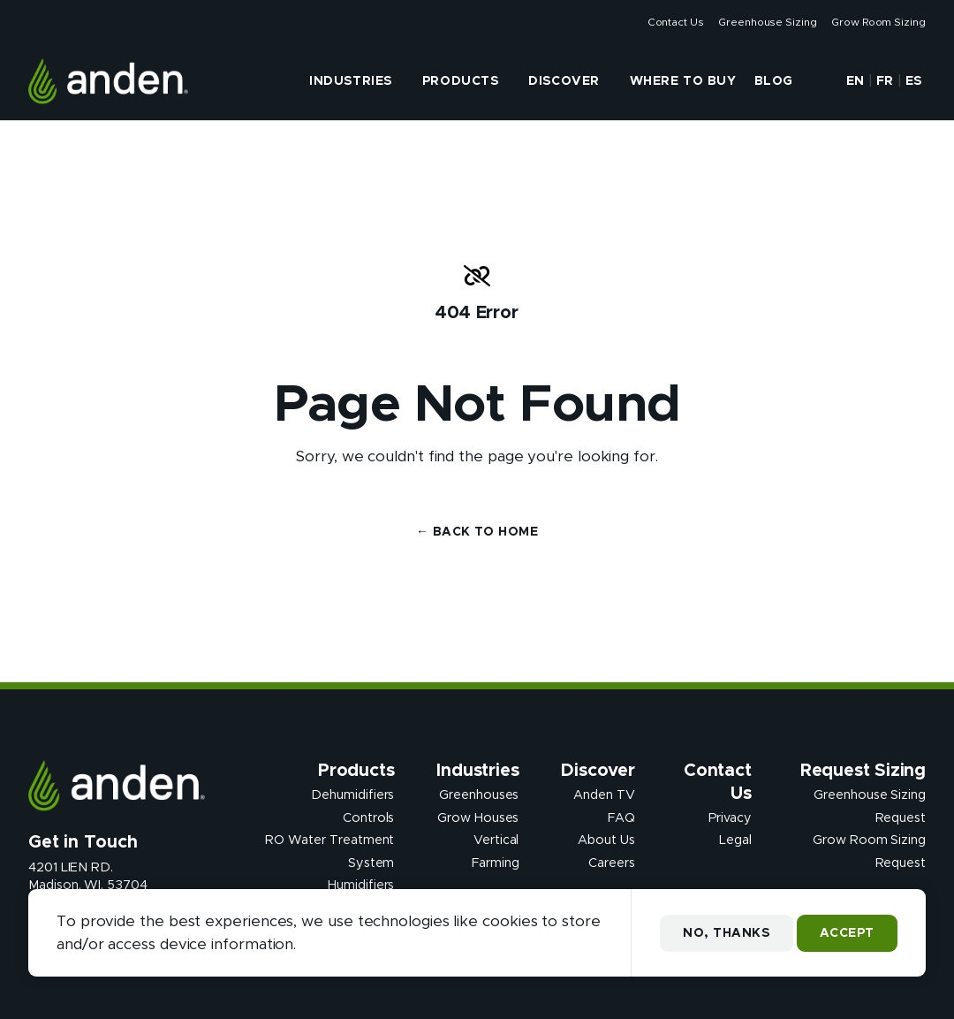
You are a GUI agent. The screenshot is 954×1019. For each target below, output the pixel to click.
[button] (818, 81)
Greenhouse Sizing (767, 22)
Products (460, 81)
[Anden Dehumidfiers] (108, 81)
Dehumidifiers (352, 795)
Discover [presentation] (563, 81)
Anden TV (603, 795)
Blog (773, 81)
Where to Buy (683, 81)
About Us (606, 840)
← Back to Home (477, 532)
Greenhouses (479, 795)
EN (855, 81)
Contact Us (675, 22)
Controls (368, 817)
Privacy (730, 817)
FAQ (621, 817)
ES (913, 81)
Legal (735, 840)
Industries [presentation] (350, 81)
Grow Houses (478, 817)
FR (885, 81)
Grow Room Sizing (878, 22)
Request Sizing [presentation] (863, 770)
